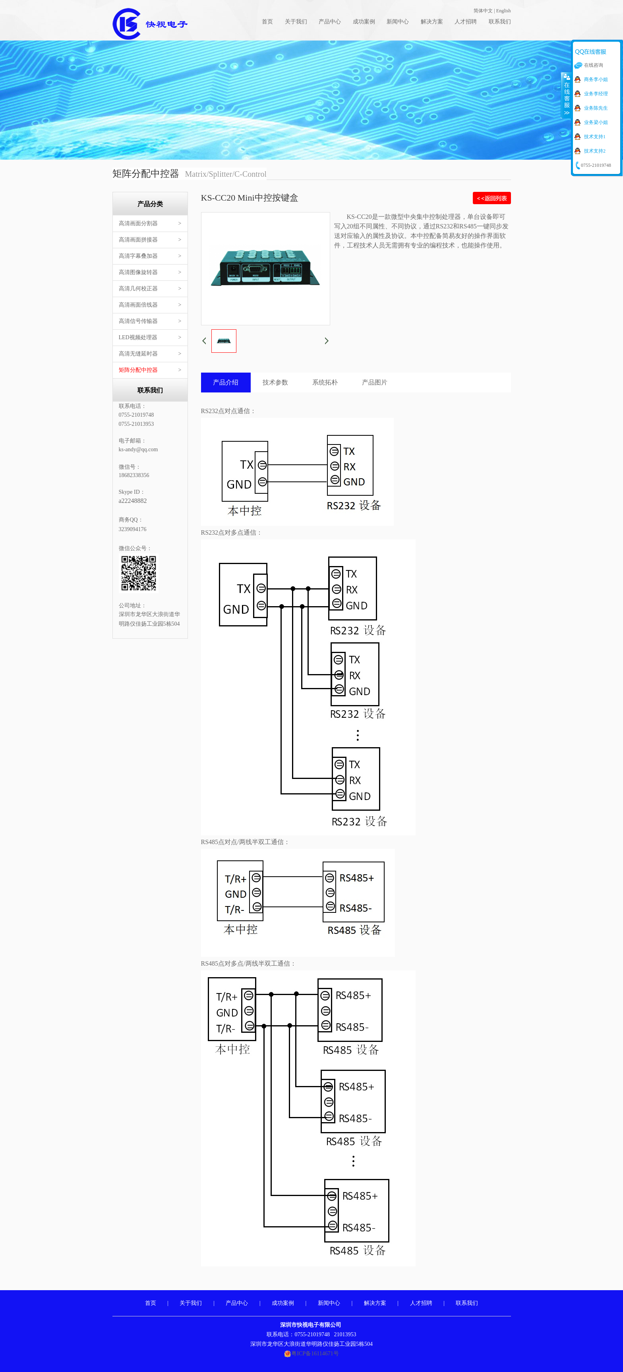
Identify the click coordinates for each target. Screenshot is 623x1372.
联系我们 (500, 22)
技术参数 (275, 382)
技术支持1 (595, 136)
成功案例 (364, 22)
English (503, 11)
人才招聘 (466, 22)
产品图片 (374, 382)
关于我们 (296, 22)
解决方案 (432, 22)
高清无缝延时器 (138, 354)
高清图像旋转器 (138, 272)
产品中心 (330, 22)
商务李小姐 (596, 79)
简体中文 (483, 11)
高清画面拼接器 (138, 240)
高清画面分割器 (138, 223)
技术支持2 (595, 151)
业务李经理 (596, 94)
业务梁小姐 (596, 122)
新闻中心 (398, 22)
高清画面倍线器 (138, 305)
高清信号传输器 (138, 321)
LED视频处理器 (138, 337)
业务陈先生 (596, 108)
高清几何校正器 (138, 289)
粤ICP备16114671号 (315, 1354)
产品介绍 (225, 382)
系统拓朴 (325, 382)
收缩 (566, 94)
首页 (267, 22)
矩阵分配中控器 (138, 370)
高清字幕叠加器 (138, 256)
